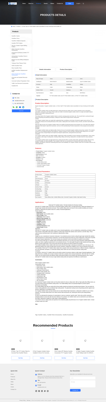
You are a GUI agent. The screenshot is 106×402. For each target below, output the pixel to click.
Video (12, 381)
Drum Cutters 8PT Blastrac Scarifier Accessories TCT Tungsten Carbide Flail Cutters (64, 352)
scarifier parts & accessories (54, 314)
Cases (12, 386)
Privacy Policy (22, 400)
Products (38, 3)
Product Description (66, 69)
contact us (75, 390)
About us (30, 3)
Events (46, 3)
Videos (52, 3)
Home (24, 3)
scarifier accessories (68, 314)
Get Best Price (72, 50)
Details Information (45, 69)
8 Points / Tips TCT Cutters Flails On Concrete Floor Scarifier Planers (20, 352)
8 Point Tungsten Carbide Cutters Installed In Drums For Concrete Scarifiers (41, 352)
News (12, 384)
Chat (69, 3)
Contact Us (60, 3)
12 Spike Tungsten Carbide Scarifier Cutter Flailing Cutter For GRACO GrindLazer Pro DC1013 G (85, 352)
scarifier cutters (42, 314)
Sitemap (28, 400)
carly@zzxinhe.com (19, 100)
